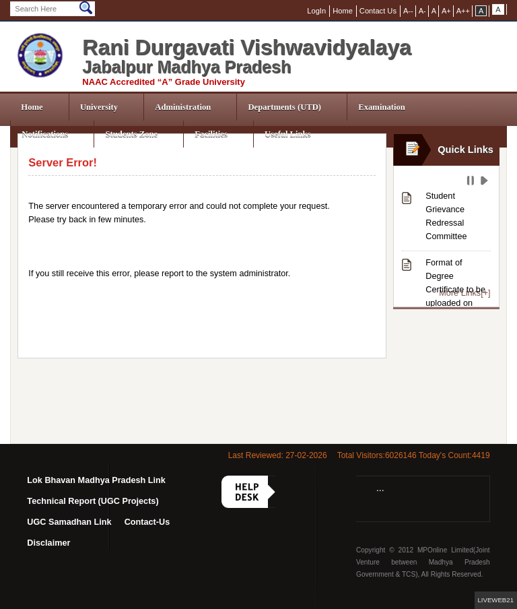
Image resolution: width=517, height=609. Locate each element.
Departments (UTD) (284, 107)
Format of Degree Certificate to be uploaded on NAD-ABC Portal (457, 289)
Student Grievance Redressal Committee (446, 216)
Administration (183, 107)
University (99, 107)
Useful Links (288, 134)
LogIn (316, 11)
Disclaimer (48, 543)
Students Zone (131, 134)
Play (486, 182)
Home (31, 107)
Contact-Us (147, 522)
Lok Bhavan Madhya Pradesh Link (96, 480)
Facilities (211, 134)
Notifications (45, 134)
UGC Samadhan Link (69, 522)
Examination (381, 107)
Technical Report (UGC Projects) (92, 501)
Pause (472, 182)
